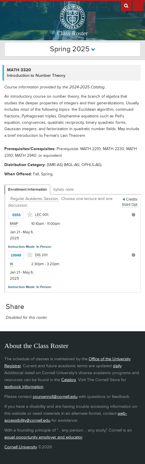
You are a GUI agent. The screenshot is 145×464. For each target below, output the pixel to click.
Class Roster (72, 33)
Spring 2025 (72, 49)
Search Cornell (126, 5)
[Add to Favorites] (30, 214)
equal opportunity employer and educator (43, 437)
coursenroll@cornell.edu (55, 396)
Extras (138, 5)
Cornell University (20, 447)
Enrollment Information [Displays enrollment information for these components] (27, 189)
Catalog (68, 380)
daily (117, 366)
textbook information (23, 387)
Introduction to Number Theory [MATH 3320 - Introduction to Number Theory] (36, 75)
